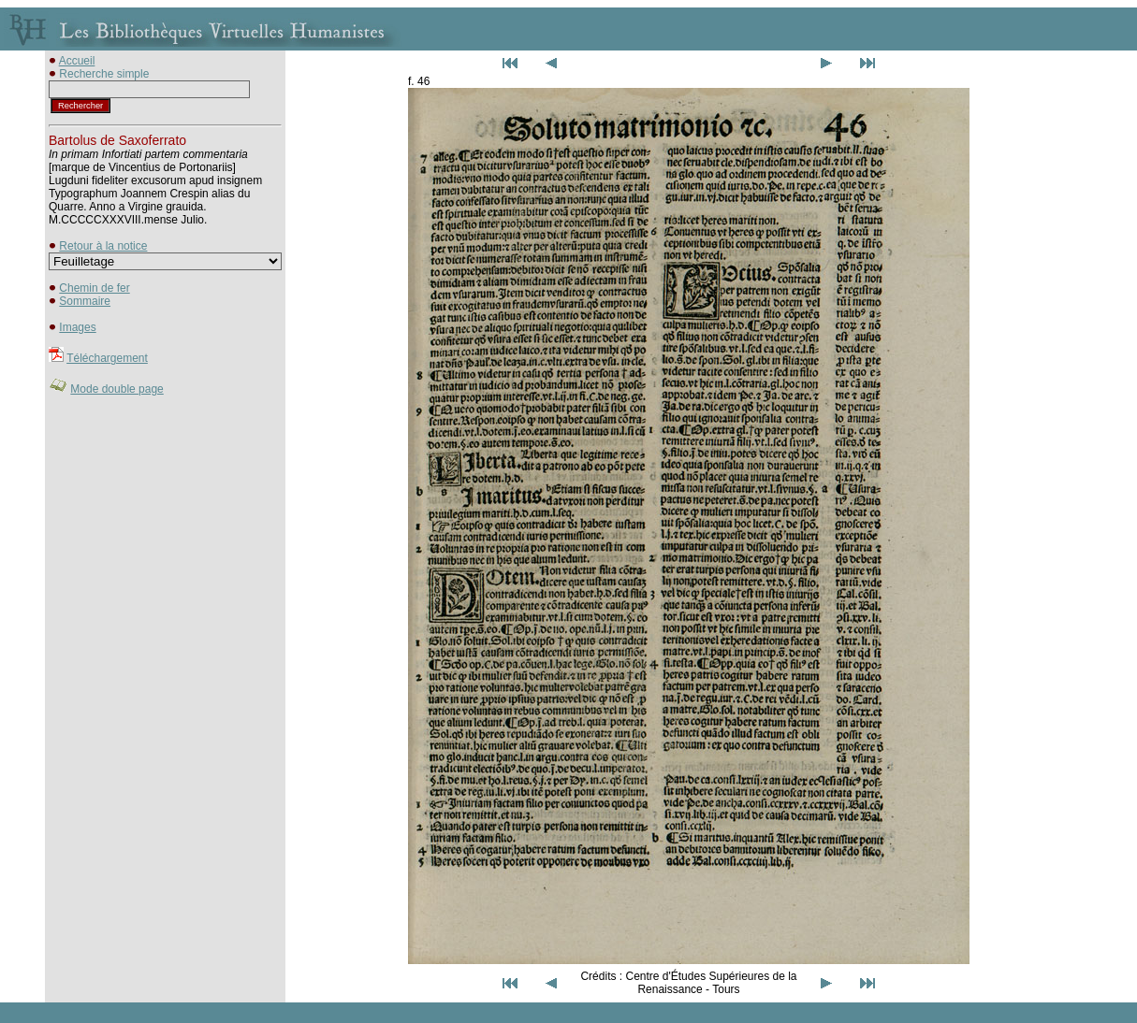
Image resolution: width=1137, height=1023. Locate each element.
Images (77, 327)
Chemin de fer (94, 288)
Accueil (77, 60)
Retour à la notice (103, 245)
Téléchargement (107, 358)
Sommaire (84, 301)
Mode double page (116, 389)
